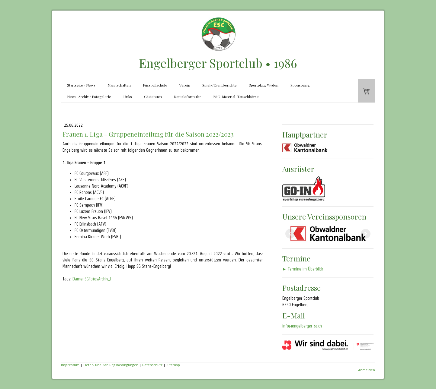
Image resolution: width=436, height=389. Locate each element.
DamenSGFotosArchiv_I (91, 279)
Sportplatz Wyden (263, 85)
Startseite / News (81, 85)
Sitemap (173, 364)
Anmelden (366, 370)
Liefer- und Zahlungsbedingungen (110, 364)
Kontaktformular (187, 96)
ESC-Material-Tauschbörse (236, 96)
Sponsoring (300, 85)
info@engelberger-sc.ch (302, 326)
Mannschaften (119, 85)
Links (127, 96)
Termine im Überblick (302, 269)
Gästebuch (153, 96)
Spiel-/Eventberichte (219, 85)
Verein (184, 85)
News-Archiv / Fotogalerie (89, 96)
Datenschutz (152, 364)
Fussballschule (155, 85)
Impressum (70, 364)
